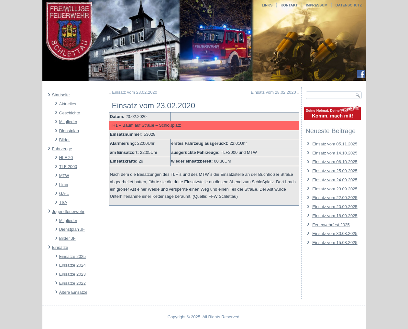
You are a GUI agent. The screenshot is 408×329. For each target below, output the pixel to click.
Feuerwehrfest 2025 (331, 224)
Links (267, 5)
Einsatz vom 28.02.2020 (273, 92)
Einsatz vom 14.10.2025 (334, 153)
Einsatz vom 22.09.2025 (334, 197)
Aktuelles (67, 103)
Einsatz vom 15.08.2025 (334, 242)
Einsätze (60, 247)
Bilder (64, 139)
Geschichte (69, 113)
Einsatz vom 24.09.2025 (334, 179)
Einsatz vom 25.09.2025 (334, 170)
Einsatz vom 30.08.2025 (334, 233)
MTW (64, 175)
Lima (63, 184)
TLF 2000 (68, 166)
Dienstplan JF (72, 229)
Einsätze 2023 (72, 274)
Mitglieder (68, 121)
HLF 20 (66, 157)
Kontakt (289, 5)
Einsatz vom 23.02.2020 (134, 92)
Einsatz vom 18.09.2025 (334, 215)
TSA (63, 202)
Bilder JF (67, 238)
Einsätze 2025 (72, 256)
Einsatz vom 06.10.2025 (334, 161)
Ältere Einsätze (73, 292)
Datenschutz (349, 5)
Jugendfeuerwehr (68, 211)
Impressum (316, 5)
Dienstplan (69, 130)
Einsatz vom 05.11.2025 (334, 144)
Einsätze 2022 (72, 283)
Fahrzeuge (62, 148)
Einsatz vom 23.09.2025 (334, 188)
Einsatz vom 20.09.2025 (334, 206)
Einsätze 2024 (72, 265)
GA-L (64, 193)
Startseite (61, 94)
